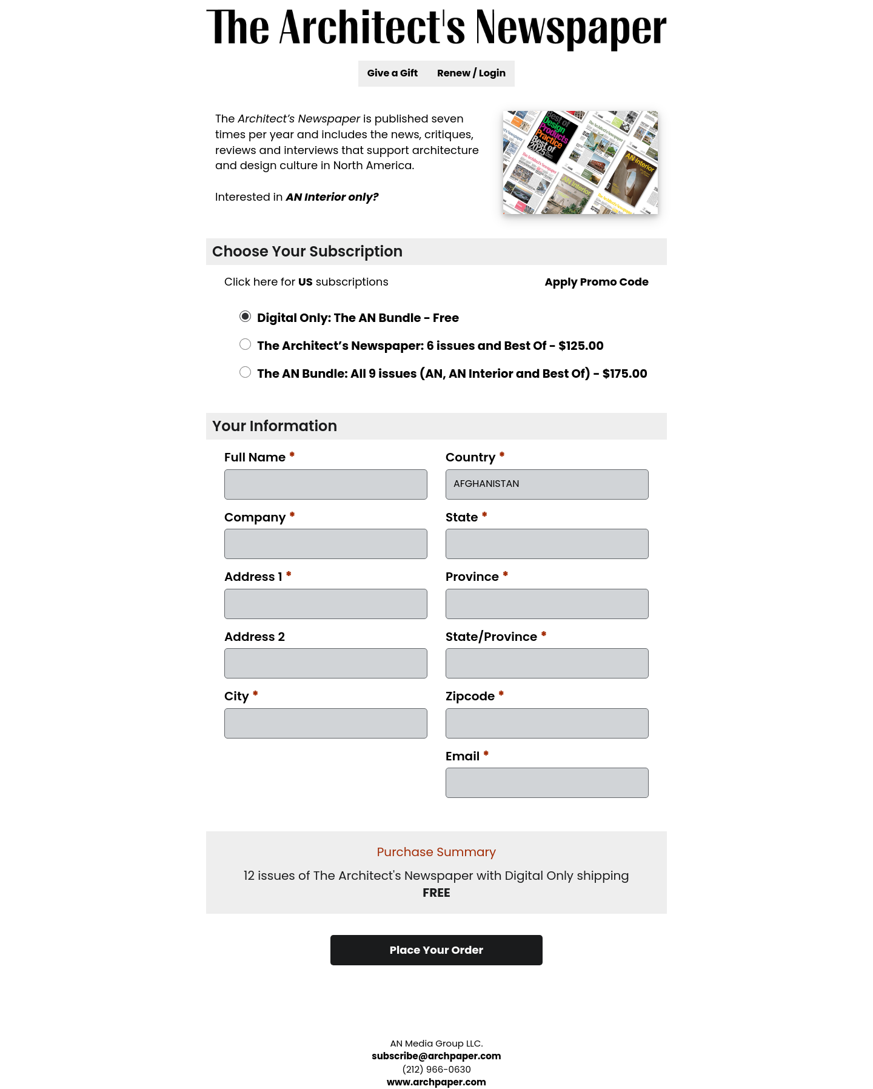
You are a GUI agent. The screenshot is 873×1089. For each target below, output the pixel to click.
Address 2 (254, 636)
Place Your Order (437, 949)
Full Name (259, 457)
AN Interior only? (332, 196)
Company (260, 517)
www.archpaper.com (436, 1082)
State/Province (496, 636)
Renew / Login (471, 73)
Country (476, 457)
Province (477, 576)
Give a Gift (392, 73)
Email (467, 756)
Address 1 (258, 576)
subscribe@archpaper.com (436, 1056)
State (467, 517)
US (305, 281)
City (241, 696)
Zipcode (475, 696)
